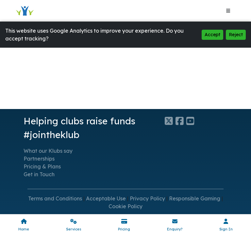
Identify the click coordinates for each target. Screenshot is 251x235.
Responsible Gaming (194, 198)
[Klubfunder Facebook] (181, 121)
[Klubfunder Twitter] (170, 121)
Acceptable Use (106, 198)
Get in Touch (39, 174)
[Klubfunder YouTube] (191, 121)
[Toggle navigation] (228, 11)
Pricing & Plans (42, 166)
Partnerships (39, 158)
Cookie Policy (125, 206)
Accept (212, 35)
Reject (236, 35)
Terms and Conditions (55, 198)
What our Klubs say (48, 151)
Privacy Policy (147, 198)
